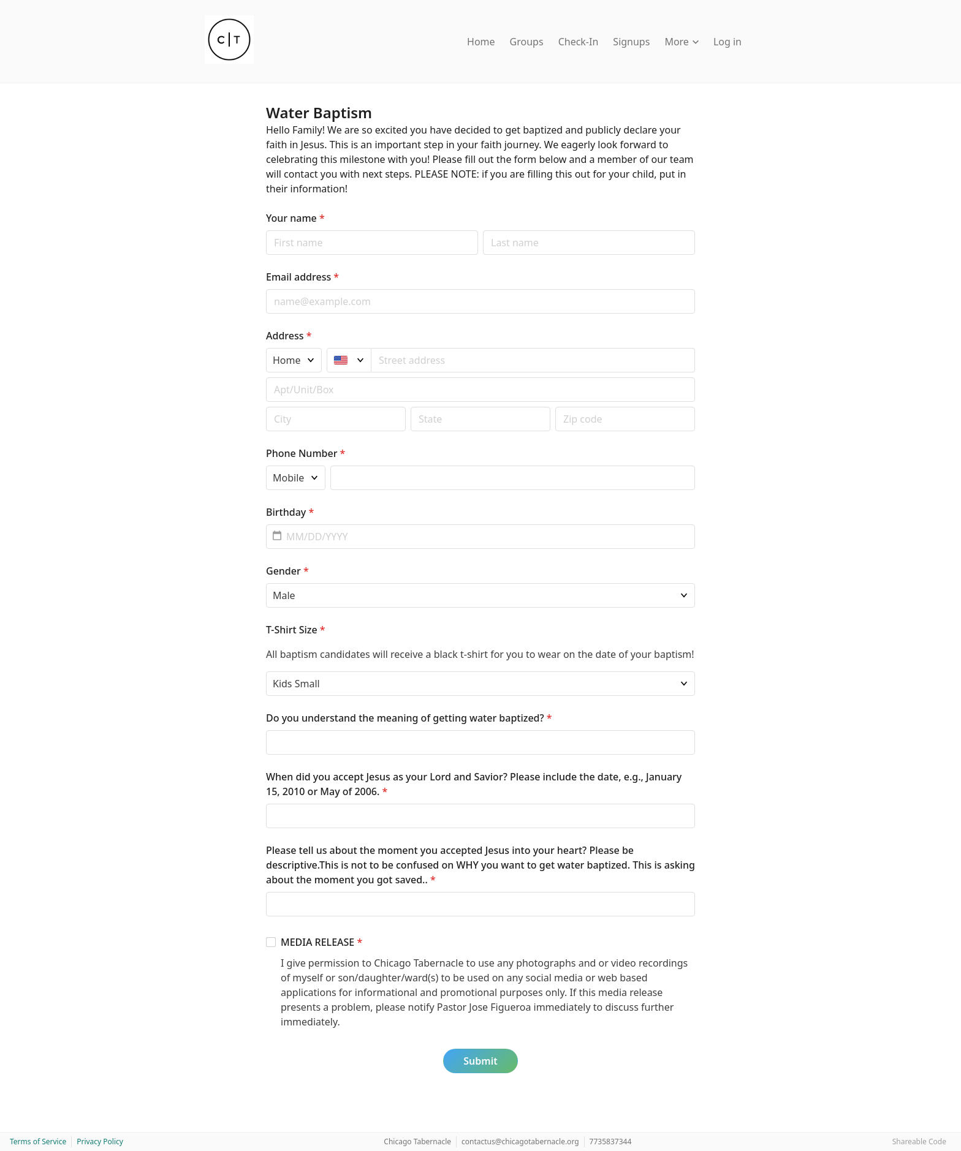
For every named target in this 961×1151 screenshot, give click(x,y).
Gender (287, 571)
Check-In (578, 41)
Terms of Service (38, 1141)
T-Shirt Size (295, 629)
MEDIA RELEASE (321, 942)
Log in (727, 41)
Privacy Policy (100, 1141)
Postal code (265, 406)
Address (288, 335)
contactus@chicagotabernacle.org (520, 1141)
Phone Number (305, 453)
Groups (527, 41)
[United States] (349, 360)
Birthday (290, 512)
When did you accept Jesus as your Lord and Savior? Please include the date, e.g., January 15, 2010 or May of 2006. (474, 784)
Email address (302, 277)
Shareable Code (919, 1141)
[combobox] (533, 360)
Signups (631, 41)
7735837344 (611, 1141)
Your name (295, 218)
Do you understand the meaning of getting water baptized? (409, 718)
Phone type (265, 465)
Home (481, 41)
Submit (480, 1061)
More (681, 41)
